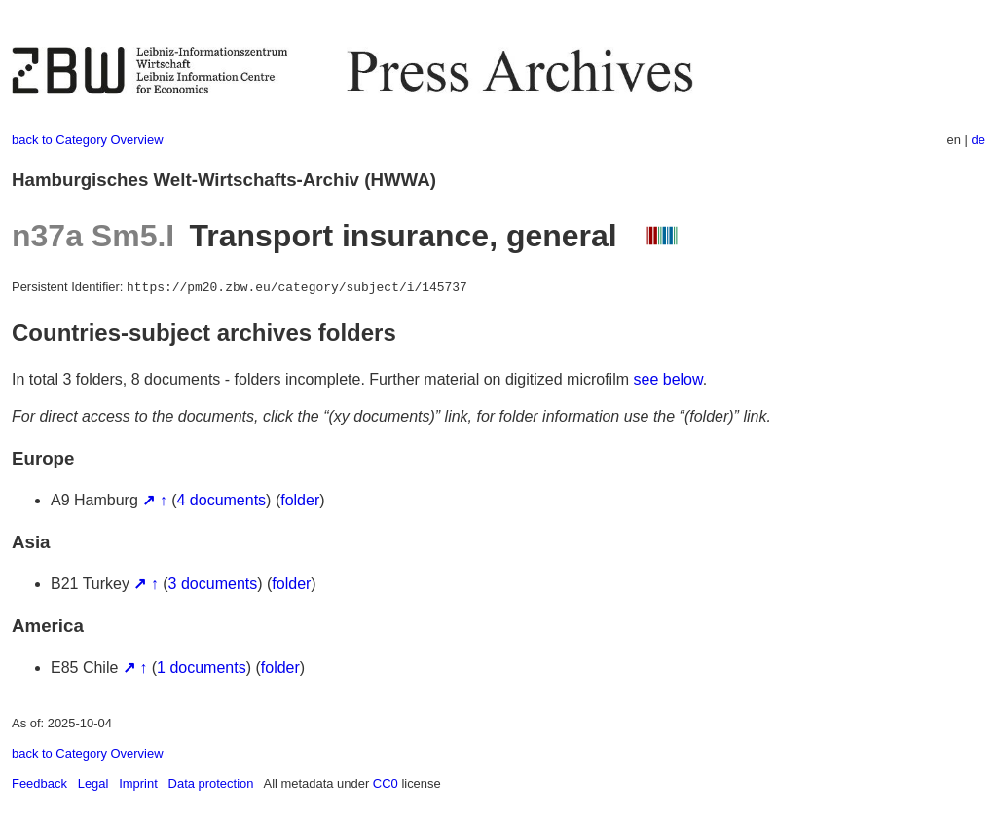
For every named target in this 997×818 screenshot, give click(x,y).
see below (668, 379)
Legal (93, 783)
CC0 (385, 783)
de (978, 139)
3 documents (213, 584)
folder (299, 500)
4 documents (222, 500)
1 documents (201, 667)
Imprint (138, 783)
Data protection (211, 783)
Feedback (39, 783)
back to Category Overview (88, 139)
